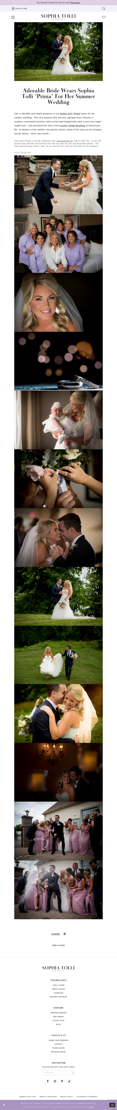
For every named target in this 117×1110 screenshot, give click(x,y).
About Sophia (58, 989)
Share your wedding (58, 1040)
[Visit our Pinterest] (62, 1081)
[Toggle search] (104, 8)
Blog (58, 1024)
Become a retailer (58, 997)
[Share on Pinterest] (65, 934)
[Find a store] (19, 8)
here (92, 1106)
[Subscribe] (72, 1072)
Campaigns (58, 993)
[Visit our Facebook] (48, 1081)
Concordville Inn (64, 140)
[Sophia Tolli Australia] (58, 17)
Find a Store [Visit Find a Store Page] (58, 945)
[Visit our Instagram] (55, 1081)
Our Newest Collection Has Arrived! (58, 2)
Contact (58, 1044)
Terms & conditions (48, 1097)
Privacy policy (66, 1097)
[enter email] (58, 1072)
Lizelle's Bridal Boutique (72, 125)
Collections (58, 1020)
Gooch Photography (22, 152)
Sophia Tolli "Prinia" (70, 113)
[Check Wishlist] (104, 17)
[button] (13, 17)
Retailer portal (58, 1052)
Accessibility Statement (87, 1097)
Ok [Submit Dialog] (112, 1105)
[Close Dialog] (4, 1105)
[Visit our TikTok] (69, 1081)
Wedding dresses (59, 1013)
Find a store (58, 985)
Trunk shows (58, 1048)
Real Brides (58, 1017)
